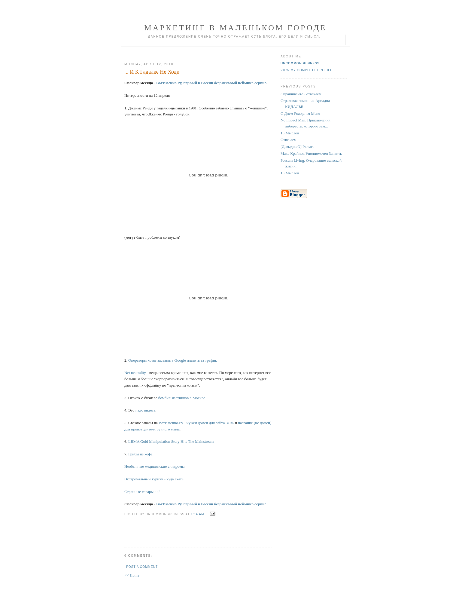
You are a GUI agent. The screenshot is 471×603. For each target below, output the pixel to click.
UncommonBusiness (300, 63)
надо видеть (145, 410)
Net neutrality (135, 372)
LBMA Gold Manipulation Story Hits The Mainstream (171, 441)
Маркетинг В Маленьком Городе (235, 27)
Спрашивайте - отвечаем (301, 94)
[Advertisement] (195, 52)
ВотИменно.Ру (171, 423)
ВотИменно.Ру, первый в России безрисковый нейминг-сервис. (211, 83)
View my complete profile (307, 70)
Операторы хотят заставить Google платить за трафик (172, 360)
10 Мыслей (290, 133)
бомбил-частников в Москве (181, 398)
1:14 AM (197, 514)
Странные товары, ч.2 (142, 491)
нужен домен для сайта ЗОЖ (210, 423)
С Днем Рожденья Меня (300, 113)
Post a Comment (142, 566)
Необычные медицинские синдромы (154, 466)
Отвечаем (288, 139)
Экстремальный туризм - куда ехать (154, 479)
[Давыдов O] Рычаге (298, 146)
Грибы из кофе (140, 454)
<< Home (131, 575)
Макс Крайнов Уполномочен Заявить (311, 153)
